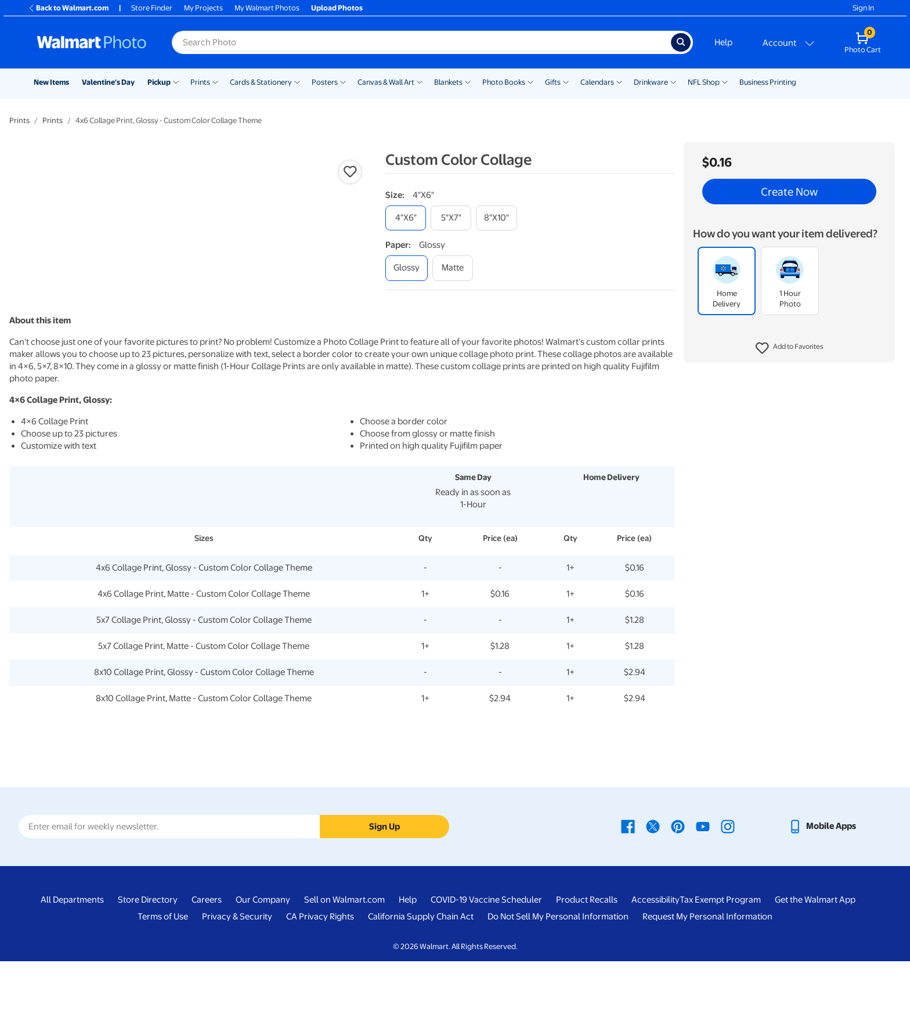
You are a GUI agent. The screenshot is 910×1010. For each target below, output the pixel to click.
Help (723, 42)
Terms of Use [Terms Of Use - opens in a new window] (163, 965)
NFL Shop (704, 82)
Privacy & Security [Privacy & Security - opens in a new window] (237, 965)
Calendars (597, 82)
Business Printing (767, 82)
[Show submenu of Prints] (215, 81)
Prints (200, 82)
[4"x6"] (405, 217)
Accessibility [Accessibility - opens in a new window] (655, 948)
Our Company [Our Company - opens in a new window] (263, 948)
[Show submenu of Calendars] (619, 81)
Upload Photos (337, 7)
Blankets (448, 82)
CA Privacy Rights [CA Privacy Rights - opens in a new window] (320, 965)
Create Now (789, 191)
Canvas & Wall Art (386, 82)
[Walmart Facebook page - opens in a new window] (628, 875)
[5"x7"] (451, 217)
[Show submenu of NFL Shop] (724, 81)
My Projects (203, 7)
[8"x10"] (496, 217)
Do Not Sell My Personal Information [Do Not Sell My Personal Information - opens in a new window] (558, 965)
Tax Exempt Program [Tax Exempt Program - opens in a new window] (720, 948)
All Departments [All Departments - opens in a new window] (72, 948)
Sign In (863, 7)
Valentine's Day (108, 82)
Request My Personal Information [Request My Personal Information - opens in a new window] (707, 965)
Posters (325, 82)
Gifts (553, 82)
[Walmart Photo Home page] (91, 42)
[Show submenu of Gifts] (565, 81)
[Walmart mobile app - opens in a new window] (822, 875)
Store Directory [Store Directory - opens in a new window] (148, 948)
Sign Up (384, 875)
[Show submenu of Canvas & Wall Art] (419, 81)
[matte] (452, 267)
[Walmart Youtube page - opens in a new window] (703, 875)
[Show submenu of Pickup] (175, 81)
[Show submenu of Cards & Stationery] (297, 81)
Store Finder (151, 7)
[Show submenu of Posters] (343, 81)
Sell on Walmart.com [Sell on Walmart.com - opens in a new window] (344, 948)
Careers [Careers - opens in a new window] (207, 948)
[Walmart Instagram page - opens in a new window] (728, 875)
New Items (51, 82)
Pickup (159, 82)
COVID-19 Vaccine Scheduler (486, 948)
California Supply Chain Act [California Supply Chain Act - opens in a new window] (421, 965)
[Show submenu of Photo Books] (530, 81)
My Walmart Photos (266, 7)
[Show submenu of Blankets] (467, 81)
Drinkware (651, 82)
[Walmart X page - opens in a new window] (653, 875)
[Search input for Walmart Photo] (421, 42)
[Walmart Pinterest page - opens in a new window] (678, 875)
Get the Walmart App (815, 948)
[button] (789, 348)
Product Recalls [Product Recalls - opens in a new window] (587, 948)
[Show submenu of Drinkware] (673, 81)
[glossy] (406, 267)
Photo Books (503, 82)
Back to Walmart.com (68, 7)
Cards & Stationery (261, 82)
